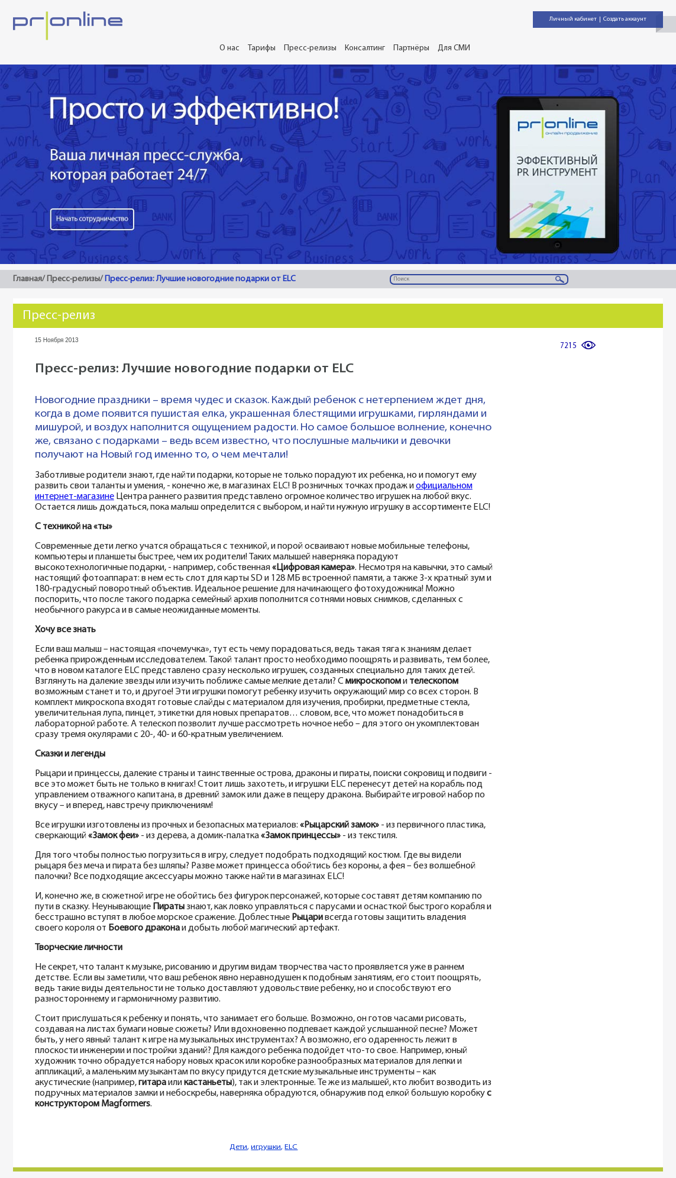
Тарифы (262, 48)
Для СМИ (454, 48)
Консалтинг (365, 48)
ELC (290, 1147)
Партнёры (411, 48)
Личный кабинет (573, 19)
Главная (27, 279)
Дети (238, 1147)
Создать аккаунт (624, 19)
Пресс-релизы (310, 48)
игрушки (266, 1147)
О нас (229, 48)
